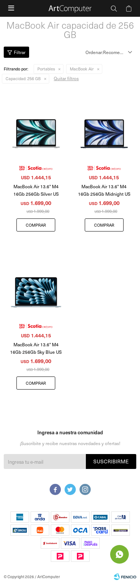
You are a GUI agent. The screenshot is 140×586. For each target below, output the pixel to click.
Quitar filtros (66, 78)
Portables (46, 69)
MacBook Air (82, 69)
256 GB (23, 78)
